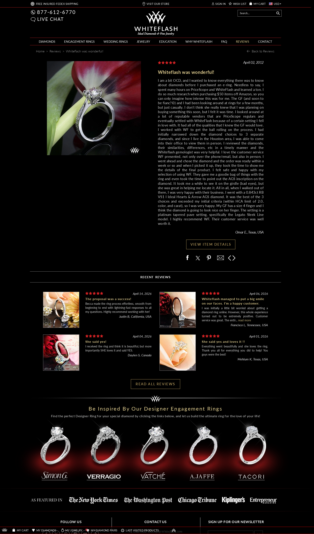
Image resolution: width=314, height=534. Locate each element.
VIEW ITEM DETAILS (210, 244)
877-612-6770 (56, 12)
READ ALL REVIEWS (155, 384)
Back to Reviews (263, 51)
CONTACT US (155, 522)
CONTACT (265, 41)
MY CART (260, 3)
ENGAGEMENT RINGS (79, 41)
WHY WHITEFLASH (198, 41)
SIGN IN (220, 3)
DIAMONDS (47, 41)
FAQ (224, 41)
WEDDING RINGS (116, 41)
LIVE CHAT (50, 19)
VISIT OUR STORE (158, 3)
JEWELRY (143, 41)
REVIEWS (242, 41)
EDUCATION (168, 41)
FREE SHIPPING (57, 3)
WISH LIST (240, 3)
